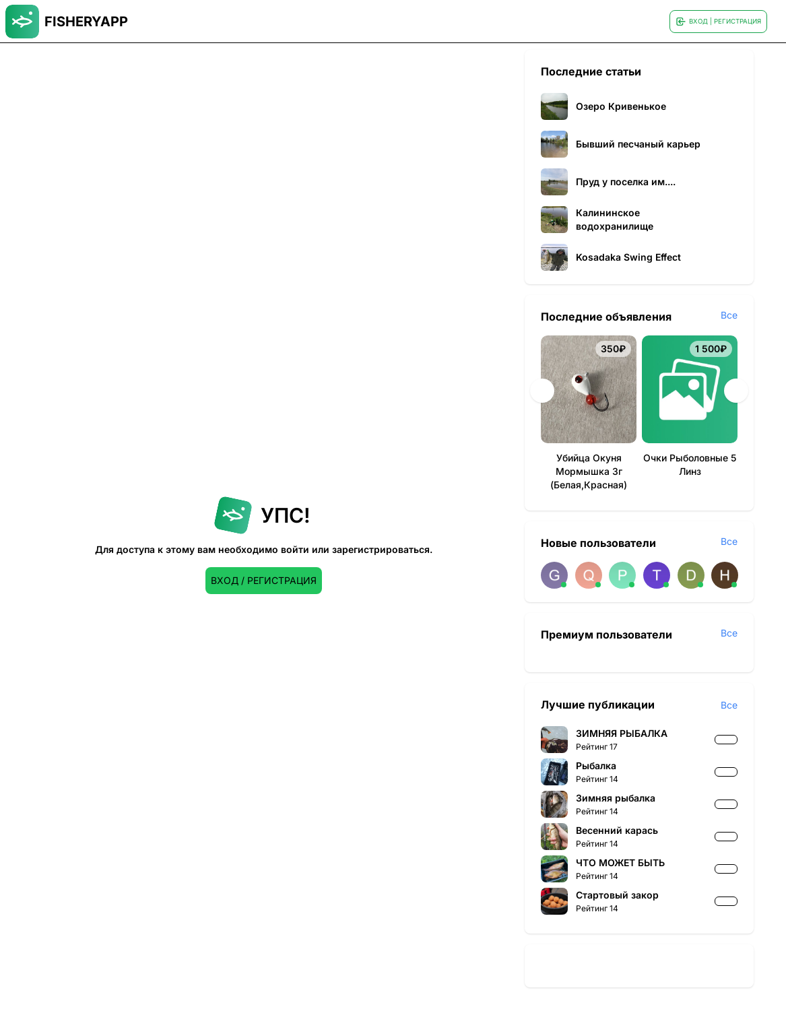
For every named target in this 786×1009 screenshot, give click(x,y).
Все (729, 315)
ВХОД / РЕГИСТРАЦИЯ (264, 580)
